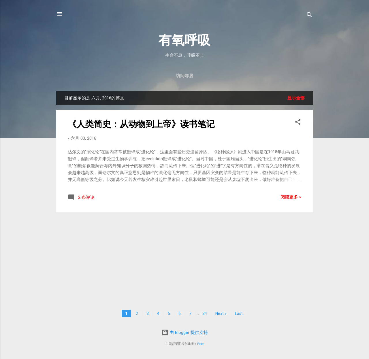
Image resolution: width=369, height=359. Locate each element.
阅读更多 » (290, 197)
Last (239, 313)
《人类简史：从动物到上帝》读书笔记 (141, 124)
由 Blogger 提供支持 (184, 332)
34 (204, 313)
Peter (200, 344)
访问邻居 (184, 75)
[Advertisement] (184, 257)
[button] (297, 122)
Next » (221, 313)
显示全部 (296, 98)
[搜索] (309, 15)
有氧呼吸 (184, 40)
